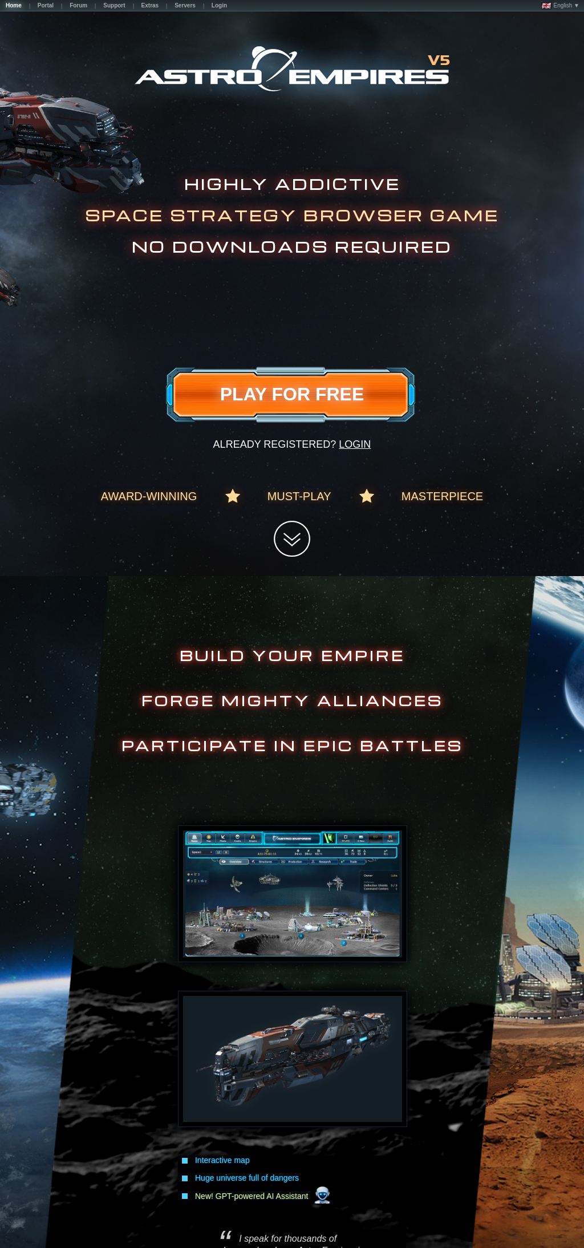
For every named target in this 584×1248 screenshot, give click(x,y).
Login (355, 444)
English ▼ (560, 5)
